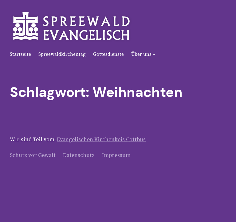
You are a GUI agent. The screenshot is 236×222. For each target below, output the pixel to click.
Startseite (20, 54)
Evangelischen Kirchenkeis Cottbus (101, 139)
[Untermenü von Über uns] (154, 54)
